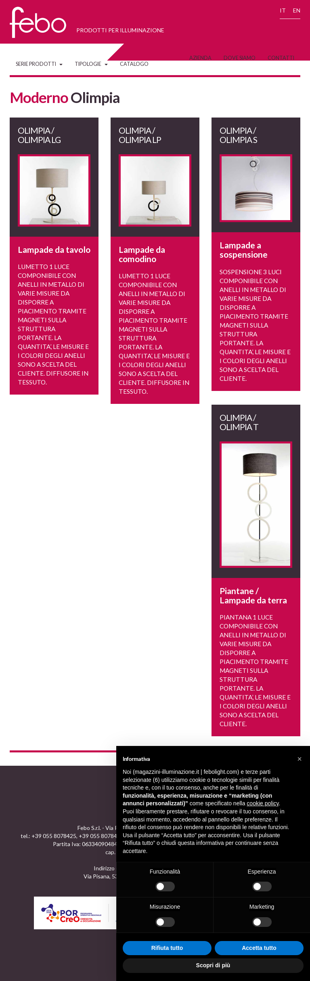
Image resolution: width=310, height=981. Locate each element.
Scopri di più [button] (213, 965)
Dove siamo (240, 58)
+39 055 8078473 (101, 835)
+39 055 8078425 (53, 835)
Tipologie (91, 64)
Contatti (281, 58)
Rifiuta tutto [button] (167, 948)
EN (296, 10)
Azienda (200, 58)
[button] (299, 758)
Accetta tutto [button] (259, 948)
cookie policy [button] (263, 803)
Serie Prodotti (39, 64)
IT (283, 10)
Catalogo (134, 64)
